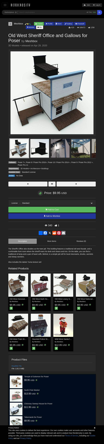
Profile (49, 24)
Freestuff (79, 24)
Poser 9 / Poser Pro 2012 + (82, 162)
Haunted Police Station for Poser (46, 339)
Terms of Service (71, 436)
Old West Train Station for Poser (23, 339)
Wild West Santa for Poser (66, 339)
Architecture (35, 169)
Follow (38, 24)
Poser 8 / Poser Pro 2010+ (36, 162)
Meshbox (31, 41)
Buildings (45, 169)
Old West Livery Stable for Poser (68, 299)
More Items (51, 241)
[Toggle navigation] (5, 5)
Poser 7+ (21, 162)
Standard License (29, 172)
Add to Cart (52, 209)
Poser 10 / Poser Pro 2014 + (59, 162)
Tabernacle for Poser (33, 417)
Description (22, 241)
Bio (39, 27)
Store (59, 24)
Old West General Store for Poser (24, 299)
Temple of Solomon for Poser (36, 376)
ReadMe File (17, 366)
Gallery (68, 24)
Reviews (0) (81, 241)
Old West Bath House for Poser (45, 299)
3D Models (25, 169)
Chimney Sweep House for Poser (38, 403)
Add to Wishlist (52, 216)
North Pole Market (32, 390)
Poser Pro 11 (23, 165)
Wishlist (30, 27)
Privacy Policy (25, 438)
